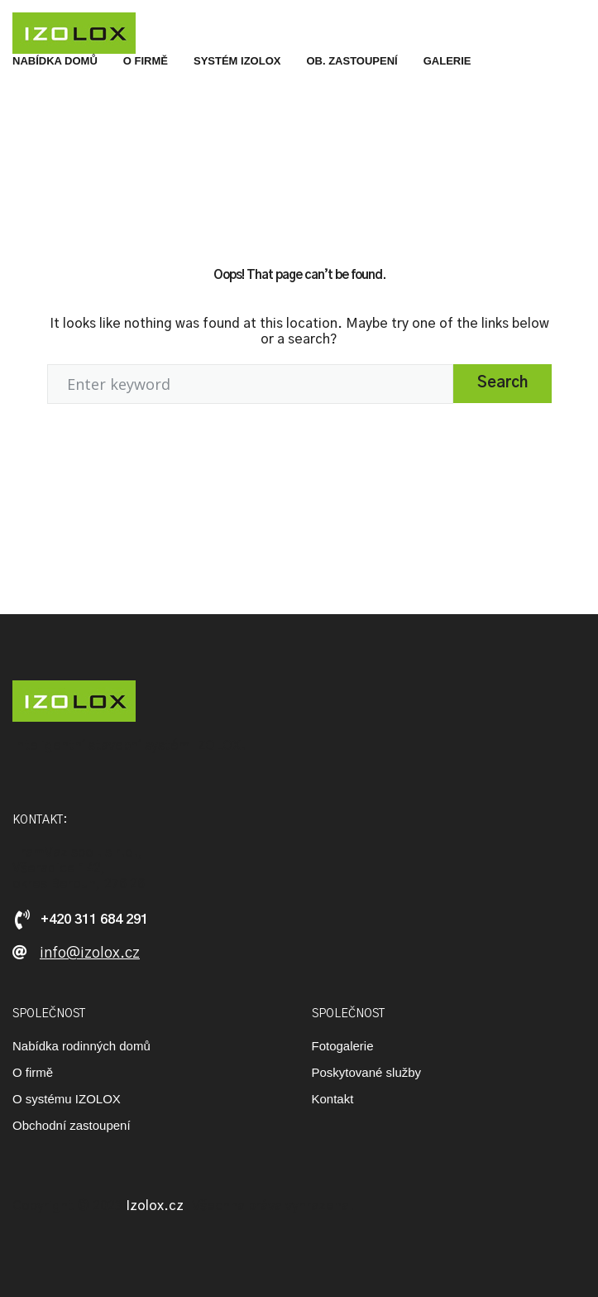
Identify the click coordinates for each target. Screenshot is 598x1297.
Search (502, 383)
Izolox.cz (155, 1206)
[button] (76, 954)
